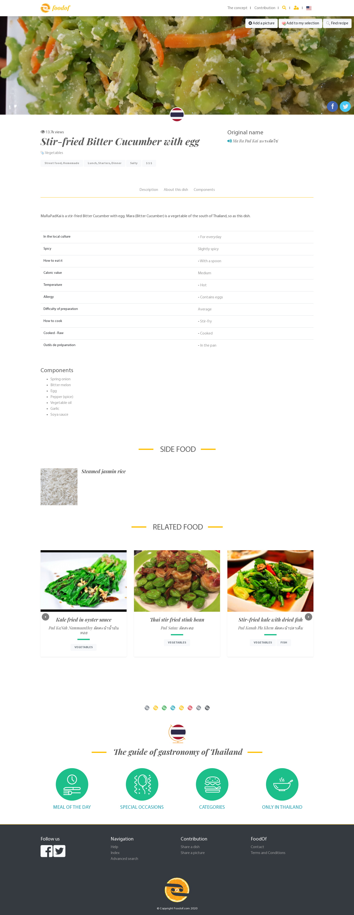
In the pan (208, 346)
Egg (53, 391)
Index (115, 853)
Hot (203, 285)
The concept (237, 8)
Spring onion (60, 379)
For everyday (210, 237)
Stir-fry (206, 321)
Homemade (71, 163)
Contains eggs (211, 297)
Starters (104, 163)
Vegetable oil (61, 403)
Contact (257, 847)
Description (148, 190)
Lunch (92, 163)
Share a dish (190, 847)
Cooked (206, 334)
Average (205, 309)
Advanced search (124, 859)
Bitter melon (60, 385)
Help (114, 847)
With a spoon (210, 261)
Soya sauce (59, 415)
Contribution (264, 8)
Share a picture (193, 853)
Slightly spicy (208, 249)
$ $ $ (149, 163)
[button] (45, 616)
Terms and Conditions (268, 853)
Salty (133, 163)
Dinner (116, 163)
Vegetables (54, 153)
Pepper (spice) (61, 397)
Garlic (54, 409)
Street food (53, 163)
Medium (204, 273)
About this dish (176, 190)
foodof (55, 8)
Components (204, 190)
